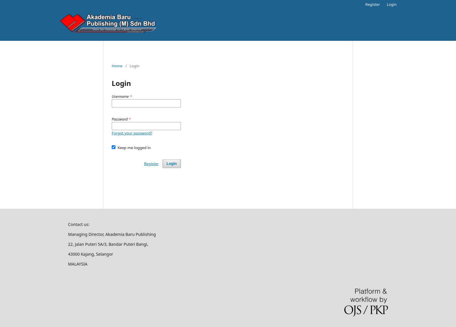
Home (117, 65)
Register (372, 4)
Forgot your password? (132, 133)
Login (392, 4)
